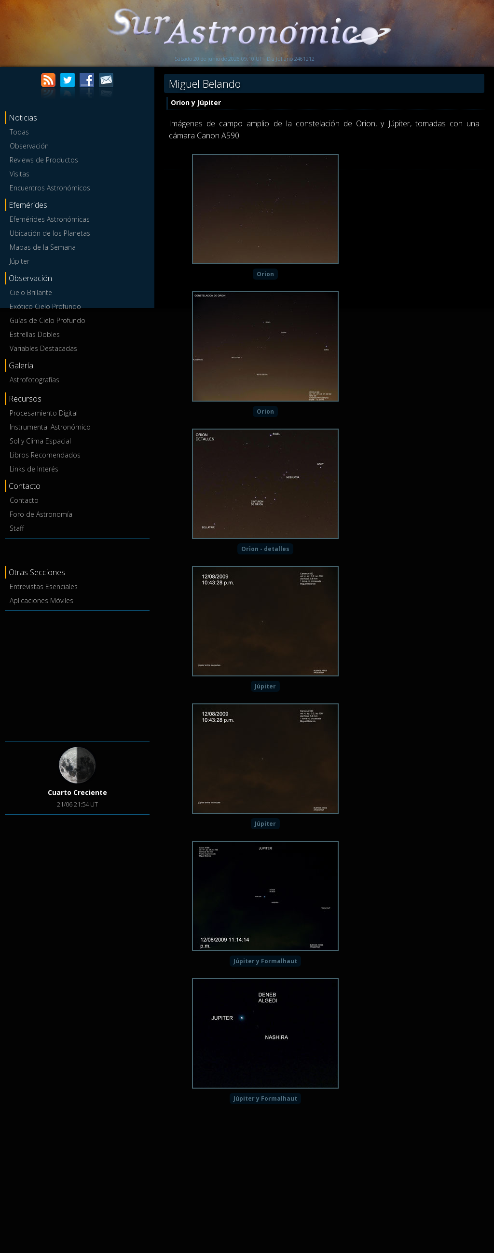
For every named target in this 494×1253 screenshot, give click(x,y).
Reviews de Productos (44, 159)
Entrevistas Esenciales (44, 586)
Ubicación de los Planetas (50, 233)
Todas (19, 131)
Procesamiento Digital (44, 413)
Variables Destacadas (43, 348)
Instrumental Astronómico (50, 426)
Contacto (24, 500)
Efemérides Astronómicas (50, 219)
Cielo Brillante (31, 292)
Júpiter (19, 261)
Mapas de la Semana (43, 247)
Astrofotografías (34, 379)
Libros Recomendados (45, 454)
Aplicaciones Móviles (41, 600)
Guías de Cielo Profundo (47, 320)
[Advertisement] (77, 674)
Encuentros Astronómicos (50, 187)
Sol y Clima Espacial (40, 440)
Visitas (19, 173)
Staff (17, 528)
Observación (29, 145)
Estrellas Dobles (35, 334)
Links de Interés (34, 468)
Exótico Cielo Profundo (45, 306)
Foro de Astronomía (41, 514)
